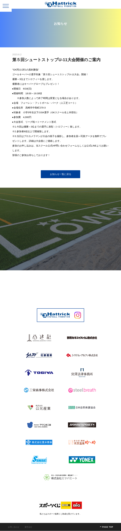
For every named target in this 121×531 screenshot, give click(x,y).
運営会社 (28, 527)
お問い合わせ (13, 527)
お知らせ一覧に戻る (60, 174)
